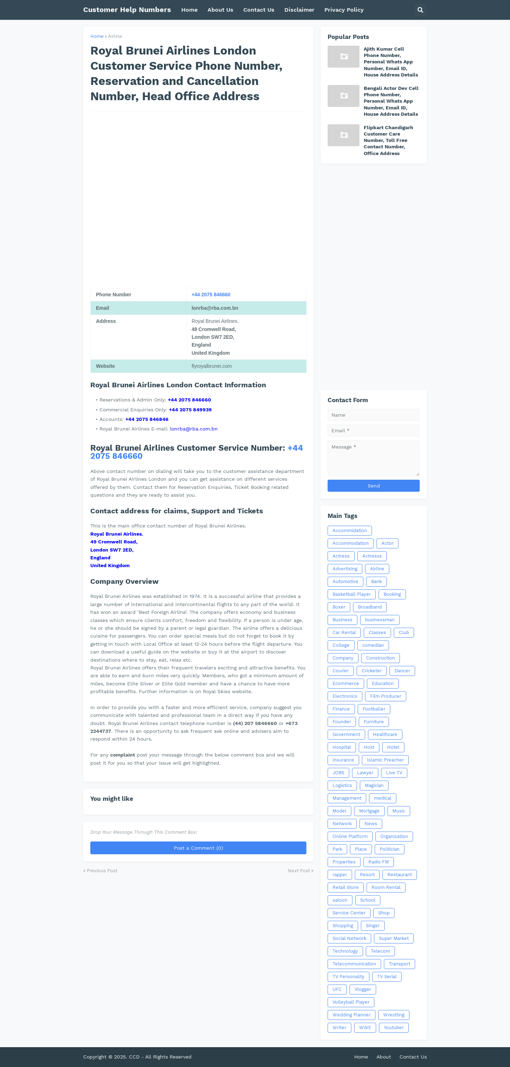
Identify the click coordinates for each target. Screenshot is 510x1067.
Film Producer (385, 696)
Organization (394, 836)
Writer (339, 1027)
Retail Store (346, 887)
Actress (341, 556)
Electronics (345, 696)
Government (346, 734)
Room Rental (386, 887)
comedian (373, 645)
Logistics (342, 785)
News (370, 823)
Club (404, 632)
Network (342, 823)
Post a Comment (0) (198, 848)
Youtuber (394, 1027)
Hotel (393, 747)
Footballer (374, 709)
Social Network (349, 938)
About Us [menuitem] (220, 9)
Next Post (299, 870)
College (341, 645)
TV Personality (348, 976)
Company (343, 658)
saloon (340, 900)
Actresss (372, 556)
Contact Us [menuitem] (258, 9)
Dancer (402, 670)
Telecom (380, 951)
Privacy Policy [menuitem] (344, 9)
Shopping (343, 925)
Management (347, 798)
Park (337, 849)
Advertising (345, 568)
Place (361, 849)
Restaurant (399, 874)
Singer (373, 925)
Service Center (349, 912)
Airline (115, 36)
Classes (377, 632)
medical (382, 798)
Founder (342, 721)
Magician (374, 785)
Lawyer (365, 772)
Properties (344, 862)
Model (339, 811)
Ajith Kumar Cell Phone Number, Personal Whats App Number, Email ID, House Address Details (391, 62)
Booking (392, 594)
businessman (380, 619)
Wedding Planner (351, 1014)
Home (97, 36)
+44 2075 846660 (211, 294)
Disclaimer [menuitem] (299, 9)
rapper (340, 874)
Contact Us (413, 1057)
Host (369, 747)
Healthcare (385, 734)
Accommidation (350, 530)
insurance (343, 760)
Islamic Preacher (385, 760)
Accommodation (351, 543)
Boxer (339, 607)
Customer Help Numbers (127, 9)
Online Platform (350, 836)
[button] (420, 10)
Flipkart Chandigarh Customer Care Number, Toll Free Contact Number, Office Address (388, 140)
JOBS (338, 772)
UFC (337, 989)
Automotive (345, 581)
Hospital (342, 747)
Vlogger (363, 989)
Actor (387, 543)
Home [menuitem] (189, 9)
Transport (399, 963)
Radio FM (378, 862)
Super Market (394, 938)
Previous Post (102, 870)
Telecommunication (354, 963)
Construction (380, 658)
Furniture (374, 721)
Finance (341, 709)
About (383, 1057)
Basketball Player (352, 594)
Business (342, 619)
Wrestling (393, 1014)
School (367, 900)
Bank (376, 581)
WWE (365, 1027)
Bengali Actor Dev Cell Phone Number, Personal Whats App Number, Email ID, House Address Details (391, 101)
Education (383, 683)
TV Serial (387, 976)
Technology (345, 951)
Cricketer (372, 670)
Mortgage (369, 811)
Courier (341, 670)
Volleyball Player (351, 1002)
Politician (390, 849)
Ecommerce (346, 683)
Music (398, 811)
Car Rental (344, 632)
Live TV (394, 772)
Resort (367, 874)
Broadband (370, 607)
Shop (384, 912)
